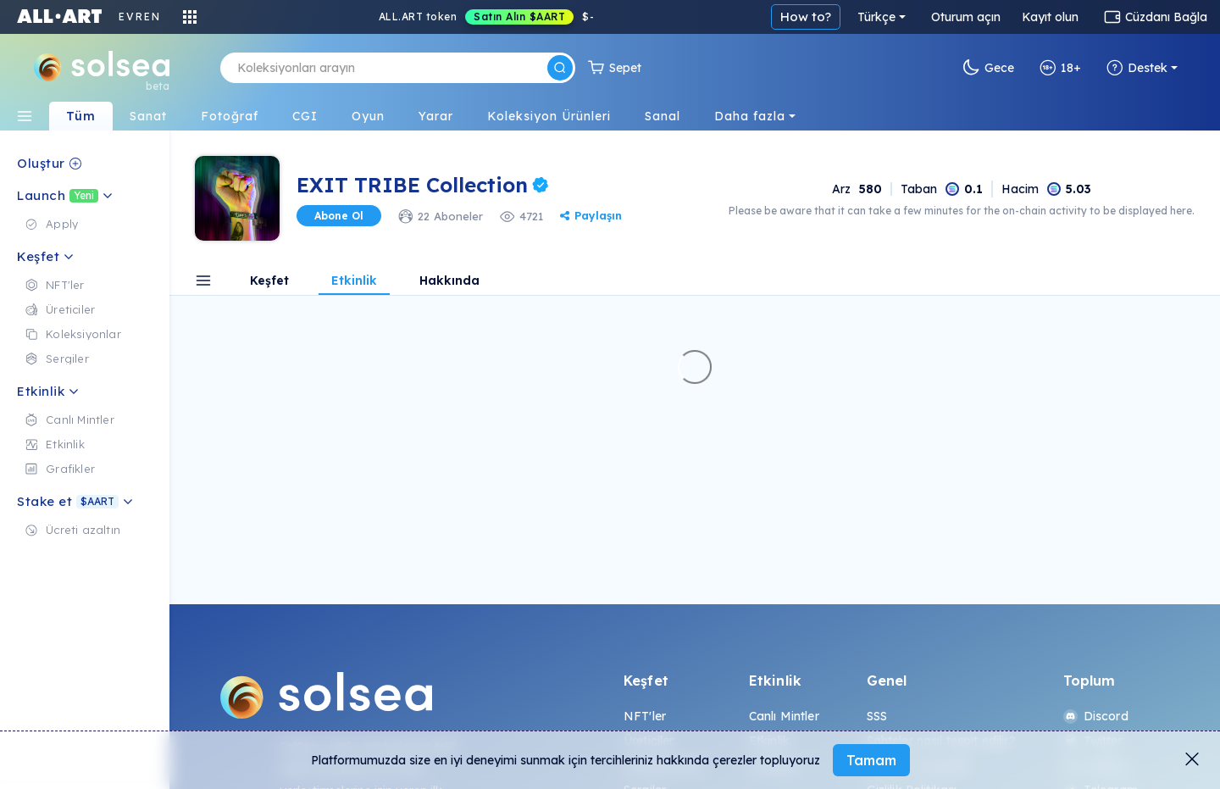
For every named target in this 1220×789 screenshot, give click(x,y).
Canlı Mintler (784, 716)
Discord (1095, 716)
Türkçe (876, 17)
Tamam (871, 760)
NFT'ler (645, 716)
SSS (877, 716)
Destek (1136, 67)
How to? (805, 16)
